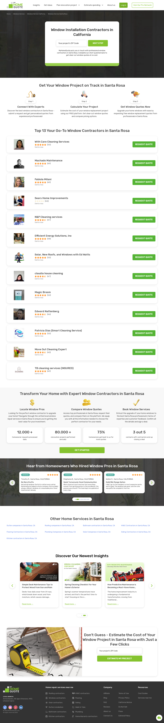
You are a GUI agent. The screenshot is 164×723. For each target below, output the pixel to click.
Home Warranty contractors (84, 716)
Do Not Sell (123, 707)
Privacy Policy (124, 698)
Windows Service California (36, 14)
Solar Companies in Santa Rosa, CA (96, 532)
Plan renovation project (68, 5)
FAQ (105, 702)
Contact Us (108, 716)
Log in (123, 5)
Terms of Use (124, 693)
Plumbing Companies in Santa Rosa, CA (60, 532)
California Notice (125, 702)
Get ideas (48, 5)
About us (111, 5)
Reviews (107, 707)
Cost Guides (143, 693)
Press (121, 711)
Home (9, 14)
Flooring (77, 698)
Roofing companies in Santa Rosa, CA (59, 526)
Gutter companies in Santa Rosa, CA (21, 526)
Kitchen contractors (55, 716)
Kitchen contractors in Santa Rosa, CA (22, 538)
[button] (75, 499)
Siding (76, 703)
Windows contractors (55, 698)
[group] (39, 585)
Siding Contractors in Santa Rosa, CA (136, 532)
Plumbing (77, 712)
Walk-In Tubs (78, 707)
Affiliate (107, 693)
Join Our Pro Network (142, 5)
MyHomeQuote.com (13, 710)
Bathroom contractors (56, 712)
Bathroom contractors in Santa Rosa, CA (99, 526)
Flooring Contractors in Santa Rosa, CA (22, 532)
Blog (105, 698)
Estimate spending (93, 5)
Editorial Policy (124, 716)
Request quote (144, 144)
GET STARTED (82, 450)
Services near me (145, 698)
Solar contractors (54, 703)
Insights (36, 5)
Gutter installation (54, 707)
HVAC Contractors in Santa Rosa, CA (135, 526)
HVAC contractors (81, 693)
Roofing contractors (55, 693)
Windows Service (19, 14)
